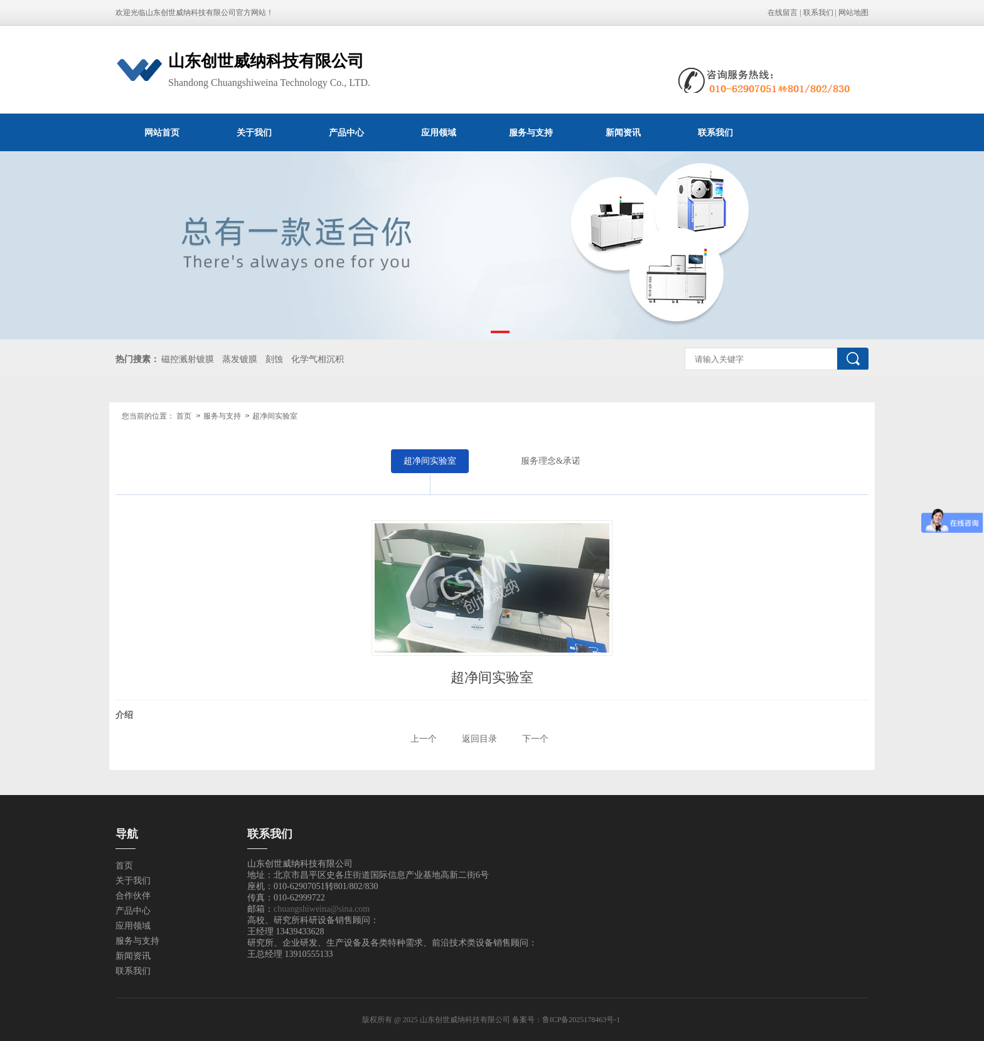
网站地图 (853, 12)
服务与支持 (531, 132)
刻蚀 (274, 359)
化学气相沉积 (317, 359)
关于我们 (254, 132)
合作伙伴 (133, 895)
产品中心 (346, 132)
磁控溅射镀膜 (187, 359)
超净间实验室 (274, 416)
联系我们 (818, 12)
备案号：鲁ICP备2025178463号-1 (567, 1019)
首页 (183, 416)
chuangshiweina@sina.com (322, 909)
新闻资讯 (623, 132)
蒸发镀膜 (239, 359)
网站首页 (161, 132)
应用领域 (438, 132)
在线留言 (782, 12)
